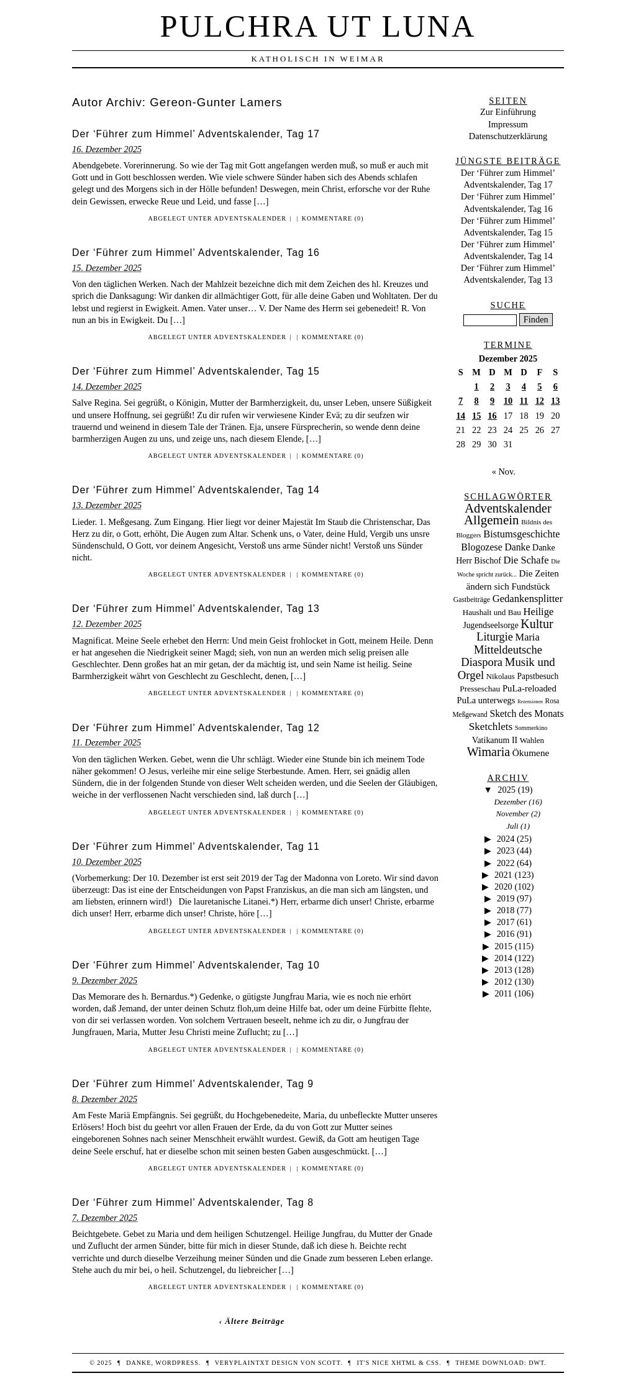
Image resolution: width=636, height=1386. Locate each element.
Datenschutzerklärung (508, 136)
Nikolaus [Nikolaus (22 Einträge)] (500, 676)
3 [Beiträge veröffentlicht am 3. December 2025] (508, 386)
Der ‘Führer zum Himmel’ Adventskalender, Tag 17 (196, 134)
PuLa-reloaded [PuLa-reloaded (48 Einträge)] (529, 688)
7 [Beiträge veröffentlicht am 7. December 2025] (460, 401)
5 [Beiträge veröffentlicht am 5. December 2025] (539, 386)
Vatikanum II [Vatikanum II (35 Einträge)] (494, 740)
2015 (503, 946)
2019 (506, 898)
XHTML (403, 1362)
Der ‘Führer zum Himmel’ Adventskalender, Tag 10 (196, 965)
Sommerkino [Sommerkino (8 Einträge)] (531, 727)
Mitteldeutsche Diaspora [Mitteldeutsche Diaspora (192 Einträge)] (501, 656)
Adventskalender (250, 218)
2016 (506, 934)
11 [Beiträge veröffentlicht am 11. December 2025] (524, 401)
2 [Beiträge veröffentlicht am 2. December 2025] (492, 386)
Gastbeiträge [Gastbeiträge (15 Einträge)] (471, 600)
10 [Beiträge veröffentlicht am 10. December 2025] (508, 401)
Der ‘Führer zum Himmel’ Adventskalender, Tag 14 (196, 490)
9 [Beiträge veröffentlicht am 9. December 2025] (492, 401)
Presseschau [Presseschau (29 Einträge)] (480, 688)
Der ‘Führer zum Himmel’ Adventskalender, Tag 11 (196, 846)
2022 (506, 863)
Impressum (508, 124)
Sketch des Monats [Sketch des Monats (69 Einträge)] (526, 713)
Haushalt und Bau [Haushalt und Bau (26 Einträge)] (492, 612)
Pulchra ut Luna (318, 26)
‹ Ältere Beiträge (252, 1321)
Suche (507, 305)
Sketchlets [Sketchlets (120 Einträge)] (491, 726)
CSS (432, 1362)
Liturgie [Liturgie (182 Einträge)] (494, 637)
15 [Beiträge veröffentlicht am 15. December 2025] (476, 416)
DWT (536, 1362)
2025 (506, 790)
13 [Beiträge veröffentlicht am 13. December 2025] (555, 401)
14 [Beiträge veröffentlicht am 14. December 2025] (461, 416)
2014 (503, 958)
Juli (512, 826)
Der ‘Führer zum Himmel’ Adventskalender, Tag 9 (193, 1083)
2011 (503, 993)
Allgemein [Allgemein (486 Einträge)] (491, 520)
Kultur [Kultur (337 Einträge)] (536, 624)
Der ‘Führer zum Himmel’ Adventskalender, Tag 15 (196, 371)
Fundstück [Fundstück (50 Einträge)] (530, 586)
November (512, 813)
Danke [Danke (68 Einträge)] (517, 547)
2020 (503, 886)
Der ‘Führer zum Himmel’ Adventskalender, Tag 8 (193, 1202)
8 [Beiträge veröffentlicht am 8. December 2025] (477, 401)
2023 (506, 850)
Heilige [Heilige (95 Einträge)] (539, 612)
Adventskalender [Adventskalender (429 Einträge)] (508, 508)
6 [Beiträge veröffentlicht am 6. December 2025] (555, 386)
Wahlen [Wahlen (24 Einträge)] (532, 740)
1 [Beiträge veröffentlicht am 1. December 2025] (477, 386)
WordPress (176, 1362)
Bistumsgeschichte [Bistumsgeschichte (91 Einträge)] (521, 534)
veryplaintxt (242, 1362)
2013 (503, 970)
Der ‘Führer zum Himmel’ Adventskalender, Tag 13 (196, 608)
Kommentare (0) (333, 218)
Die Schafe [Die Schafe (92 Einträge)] (526, 560)
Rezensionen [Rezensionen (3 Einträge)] (530, 701)
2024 (506, 839)
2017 (506, 922)
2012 (503, 982)
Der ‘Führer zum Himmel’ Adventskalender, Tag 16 (196, 252)
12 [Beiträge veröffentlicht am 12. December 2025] (539, 401)
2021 (503, 875)
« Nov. (504, 471)
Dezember (510, 801)
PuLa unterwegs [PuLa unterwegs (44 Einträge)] (486, 700)
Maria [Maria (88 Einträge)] (528, 637)
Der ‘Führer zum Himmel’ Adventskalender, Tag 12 (196, 728)
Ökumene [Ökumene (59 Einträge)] (531, 752)
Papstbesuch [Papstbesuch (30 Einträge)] (537, 676)
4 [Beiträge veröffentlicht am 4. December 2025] (524, 386)
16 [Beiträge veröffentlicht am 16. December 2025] (492, 416)
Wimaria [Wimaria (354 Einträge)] (489, 752)
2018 (506, 910)
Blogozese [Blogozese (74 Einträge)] (481, 547)
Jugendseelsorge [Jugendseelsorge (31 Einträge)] (490, 625)
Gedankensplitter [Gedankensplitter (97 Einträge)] (528, 598)
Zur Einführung (508, 112)
